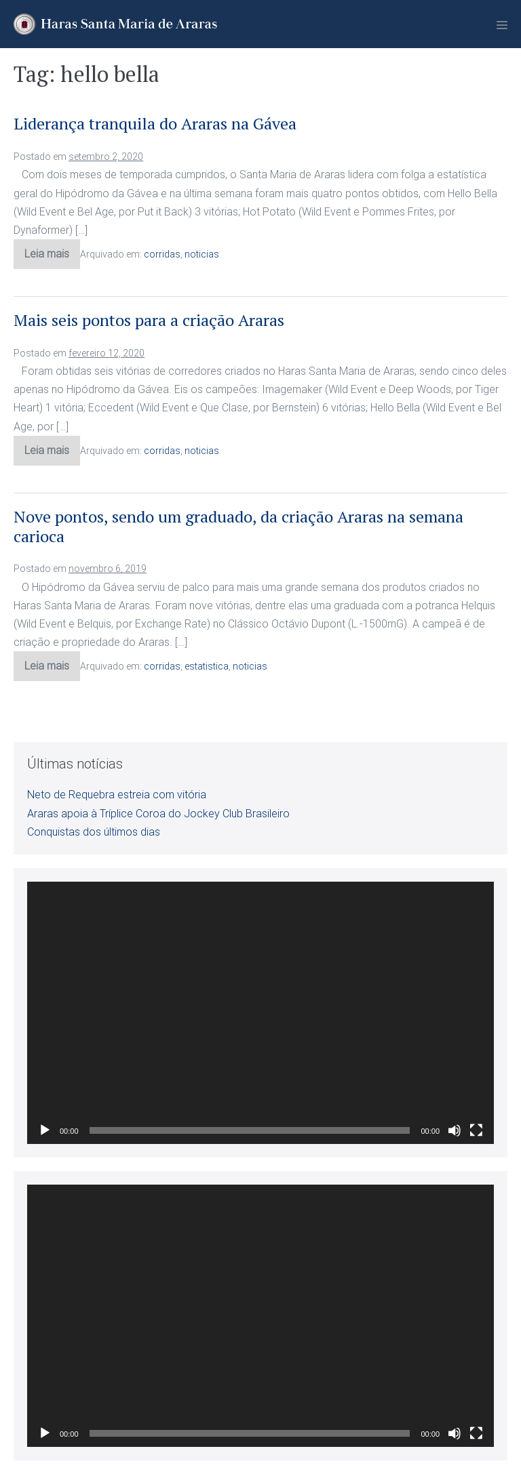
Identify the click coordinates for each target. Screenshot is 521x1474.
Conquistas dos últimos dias (93, 831)
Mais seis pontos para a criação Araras (149, 320)
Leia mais (52, 258)
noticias (202, 254)
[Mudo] (454, 1130)
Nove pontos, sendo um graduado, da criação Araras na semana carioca (238, 526)
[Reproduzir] (45, 1130)
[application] (260, 1013)
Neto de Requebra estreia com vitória (116, 794)
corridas (162, 254)
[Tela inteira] (476, 1130)
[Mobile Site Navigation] (502, 25)
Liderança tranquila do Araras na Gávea (155, 123)
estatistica (207, 666)
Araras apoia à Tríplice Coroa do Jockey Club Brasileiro (158, 813)
